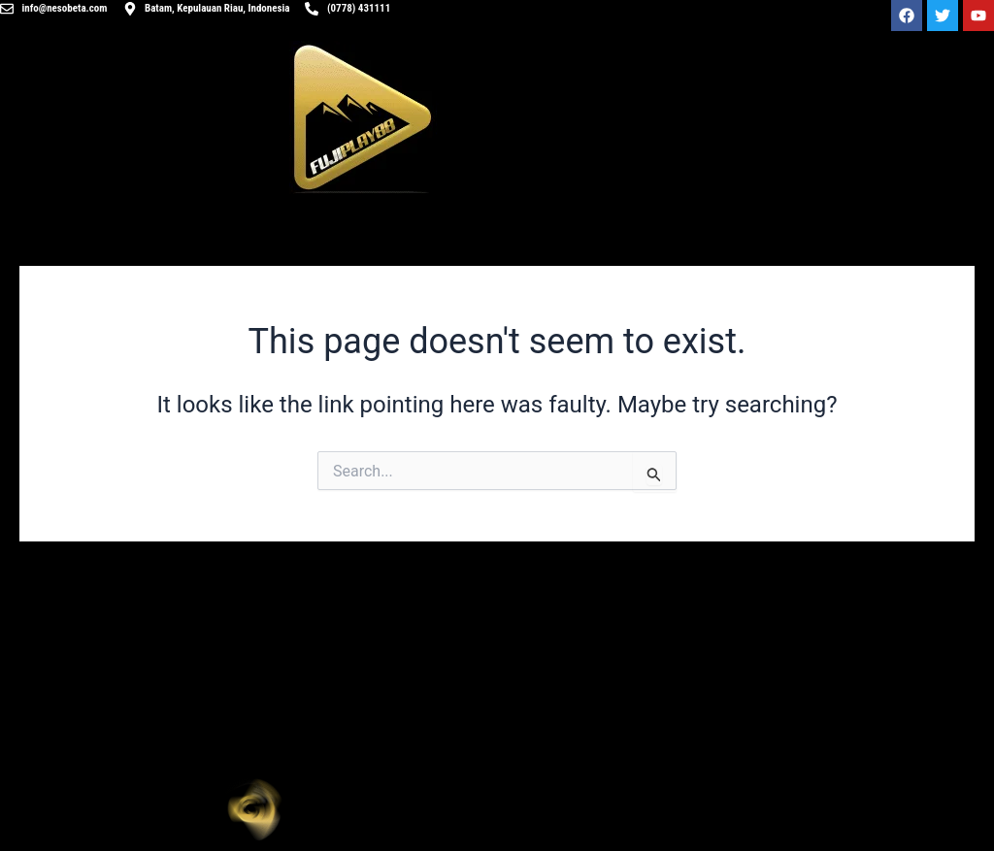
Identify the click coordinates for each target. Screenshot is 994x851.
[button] (745, 809)
